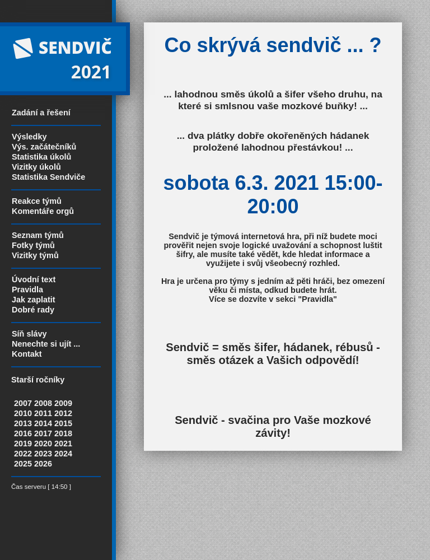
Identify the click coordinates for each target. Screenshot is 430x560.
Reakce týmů (37, 201)
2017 (43, 433)
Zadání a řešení (41, 112)
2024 (63, 453)
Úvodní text (33, 279)
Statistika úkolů (41, 156)
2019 (23, 443)
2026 (43, 463)
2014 (43, 423)
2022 (23, 453)
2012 (63, 413)
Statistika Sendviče (48, 176)
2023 (43, 453)
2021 (63, 443)
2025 (23, 463)
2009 (63, 403)
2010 (23, 413)
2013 (23, 423)
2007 (23, 403)
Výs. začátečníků (44, 146)
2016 (23, 433)
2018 (63, 433)
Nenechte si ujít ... (46, 343)
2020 (43, 443)
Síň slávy (29, 333)
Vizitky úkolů (36, 166)
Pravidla (27, 289)
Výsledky (29, 136)
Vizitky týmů (35, 255)
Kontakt (27, 353)
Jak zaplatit (33, 299)
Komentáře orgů (43, 211)
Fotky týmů (33, 245)
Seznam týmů (38, 235)
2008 (43, 403)
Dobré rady (33, 309)
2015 (63, 423)
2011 (43, 413)
